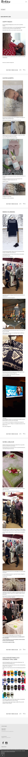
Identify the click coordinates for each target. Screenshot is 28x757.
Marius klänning (9, 212)
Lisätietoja (3, 752)
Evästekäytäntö (4, 731)
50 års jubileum (8, 442)
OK (2, 755)
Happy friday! (7, 22)
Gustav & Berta (8, 78)
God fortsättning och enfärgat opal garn (11, 658)
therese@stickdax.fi (7, 737)
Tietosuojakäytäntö (10, 731)
